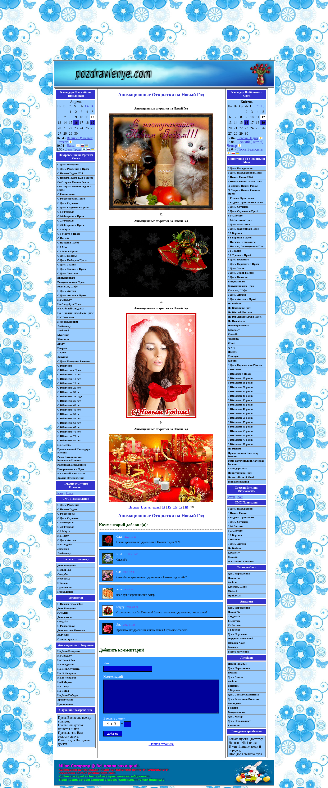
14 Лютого (234, 620)
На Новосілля (236, 321)
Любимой (63, 330)
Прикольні (234, 595)
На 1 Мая (63, 690)
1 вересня (234, 725)
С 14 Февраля (65, 211)
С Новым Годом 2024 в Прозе (75, 177)
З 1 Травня (234, 250)
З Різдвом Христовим (241, 198)
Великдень (234, 703)
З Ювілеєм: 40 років (240, 409)
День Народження (239, 573)
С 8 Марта (63, 229)
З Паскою (234, 539)
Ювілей (232, 591)
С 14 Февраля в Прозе (70, 216)
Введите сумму (114, 718)
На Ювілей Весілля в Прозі (244, 316)
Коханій (232, 334)
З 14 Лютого (235, 215)
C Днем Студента (67, 518)
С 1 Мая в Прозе (67, 251)
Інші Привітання (238, 481)
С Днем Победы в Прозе (72, 260)
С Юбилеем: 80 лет (69, 440)
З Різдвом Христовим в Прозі (245, 202)
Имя (106, 663)
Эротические (65, 699)
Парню (61, 352)
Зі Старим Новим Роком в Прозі (244, 192)
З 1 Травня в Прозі (239, 255)
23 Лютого (234, 625)
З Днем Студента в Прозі (243, 211)
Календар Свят (237, 468)
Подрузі (232, 351)
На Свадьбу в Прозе (69, 304)
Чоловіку (233, 338)
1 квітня (233, 707)
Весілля (232, 582)
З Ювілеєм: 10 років (240, 378)
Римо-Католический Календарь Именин (69, 458)
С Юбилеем (64, 365)
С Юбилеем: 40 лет (69, 405)
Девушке (62, 356)
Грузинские (64, 587)
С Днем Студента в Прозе (72, 207)
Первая (134, 507)
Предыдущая (150, 507)
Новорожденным (67, 321)
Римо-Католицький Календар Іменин (246, 462)
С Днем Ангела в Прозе (71, 295)
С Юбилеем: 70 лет (69, 431)
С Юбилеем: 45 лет (69, 409)
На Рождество (65, 664)
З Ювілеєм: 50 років (240, 417)
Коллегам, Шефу (67, 286)
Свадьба (62, 574)
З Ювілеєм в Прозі (239, 373)
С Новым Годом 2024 (70, 173)
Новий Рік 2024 (237, 663)
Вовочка (233, 647)
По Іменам (234, 448)
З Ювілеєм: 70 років (240, 435)
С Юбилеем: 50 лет (69, 414)
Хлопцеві (233, 356)
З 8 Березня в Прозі (239, 237)
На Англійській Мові (241, 477)
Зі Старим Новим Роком (243, 185)
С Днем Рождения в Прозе (73, 168)
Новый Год (64, 569)
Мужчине (63, 334)
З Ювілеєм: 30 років (240, 395)
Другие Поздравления (70, 477)
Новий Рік (234, 577)
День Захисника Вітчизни (243, 698)
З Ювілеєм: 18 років (240, 382)
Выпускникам (66, 277)
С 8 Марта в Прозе (68, 233)
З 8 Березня (235, 233)
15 (169, 507)
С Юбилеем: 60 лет (69, 422)
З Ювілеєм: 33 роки (240, 400)
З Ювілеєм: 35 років (240, 404)
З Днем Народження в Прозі (245, 172)
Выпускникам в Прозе (71, 282)
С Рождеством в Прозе (71, 198)
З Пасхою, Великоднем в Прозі (246, 246)
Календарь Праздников (71, 464)
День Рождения (66, 565)
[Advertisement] (164, 31)
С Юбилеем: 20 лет (69, 383)
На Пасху (63, 535)
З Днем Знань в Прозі (241, 272)
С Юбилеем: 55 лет (69, 418)
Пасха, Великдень (250, 149)
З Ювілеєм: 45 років (240, 413)
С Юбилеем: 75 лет (69, 436)
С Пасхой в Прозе (68, 242)
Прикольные (65, 591)
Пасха (71, 145)
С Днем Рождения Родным (73, 361)
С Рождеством (66, 194)
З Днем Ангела (237, 294)
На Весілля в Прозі (239, 307)
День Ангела (235, 677)
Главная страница (161, 744)
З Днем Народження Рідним (245, 365)
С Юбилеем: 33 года (69, 396)
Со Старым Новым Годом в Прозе (74, 188)
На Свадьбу (64, 299)
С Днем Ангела (66, 290)
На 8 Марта (64, 682)
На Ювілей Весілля (240, 312)
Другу (61, 343)
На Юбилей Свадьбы (70, 308)
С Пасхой (63, 238)
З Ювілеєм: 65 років (240, 431)
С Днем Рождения (68, 164)
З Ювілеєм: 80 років (240, 444)
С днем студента (67, 639)
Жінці (231, 343)
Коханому (234, 329)
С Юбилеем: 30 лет (69, 392)
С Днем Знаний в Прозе (71, 268)
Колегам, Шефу (237, 290)
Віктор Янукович (238, 651)
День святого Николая (71, 630)
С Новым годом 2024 (70, 603)
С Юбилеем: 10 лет (69, 374)
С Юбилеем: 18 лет (69, 378)
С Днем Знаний (66, 264)
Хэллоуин (63, 634)
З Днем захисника (239, 224)
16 (175, 507)
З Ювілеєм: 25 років (240, 391)
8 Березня (234, 629)
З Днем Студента (238, 206)
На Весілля (234, 303)
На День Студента (68, 668)
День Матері (235, 716)
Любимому (64, 326)
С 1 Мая (62, 247)
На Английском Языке (71, 473)
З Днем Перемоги (238, 259)
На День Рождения (68, 651)
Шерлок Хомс (236, 642)
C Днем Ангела (66, 540)
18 (186, 507)
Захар (60, 493)
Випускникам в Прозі (241, 285)
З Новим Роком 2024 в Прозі (245, 181)
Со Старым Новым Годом (73, 182)
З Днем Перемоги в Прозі (243, 263)
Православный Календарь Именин (73, 451)
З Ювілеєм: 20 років (240, 387)
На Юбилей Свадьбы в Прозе (75, 312)
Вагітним (233, 685)
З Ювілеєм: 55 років (240, 422)
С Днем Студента (67, 203)
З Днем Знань (236, 268)
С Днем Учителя (67, 273)
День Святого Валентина (243, 694)
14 (163, 507)
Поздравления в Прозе (71, 469)
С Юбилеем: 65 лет (69, 427)
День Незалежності (239, 720)
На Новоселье (65, 317)
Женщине (63, 339)
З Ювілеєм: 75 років (240, 439)
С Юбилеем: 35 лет (69, 400)
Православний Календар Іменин (243, 454)
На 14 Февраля (66, 673)
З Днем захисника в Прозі (243, 228)
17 (180, 507)
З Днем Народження (240, 168)
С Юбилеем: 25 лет (69, 387)
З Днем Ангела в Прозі (242, 299)
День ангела (64, 617)
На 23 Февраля (66, 677)
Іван (239, 497)
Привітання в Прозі (240, 472)
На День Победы (67, 695)
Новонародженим (238, 325)
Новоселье (63, 578)
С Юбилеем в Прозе (69, 370)
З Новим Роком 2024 (240, 177)
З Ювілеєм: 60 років (240, 426)
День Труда (73, 149)
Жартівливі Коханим (241, 561)
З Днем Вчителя (237, 277)
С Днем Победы (67, 255)
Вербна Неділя (247, 138)
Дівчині (232, 360)
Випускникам (236, 281)
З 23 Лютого (235, 530)
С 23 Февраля (65, 220)
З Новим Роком (237, 513)
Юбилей (62, 583)
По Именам (64, 444)
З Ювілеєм (234, 369)
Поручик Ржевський (240, 638)
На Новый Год (66, 660)
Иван (69, 493)
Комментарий (113, 676)
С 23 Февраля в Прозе (70, 225)
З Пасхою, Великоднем (242, 241)
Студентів (234, 616)
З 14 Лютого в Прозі (240, 219)
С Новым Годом (67, 509)
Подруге (62, 348)
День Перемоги (237, 634)
